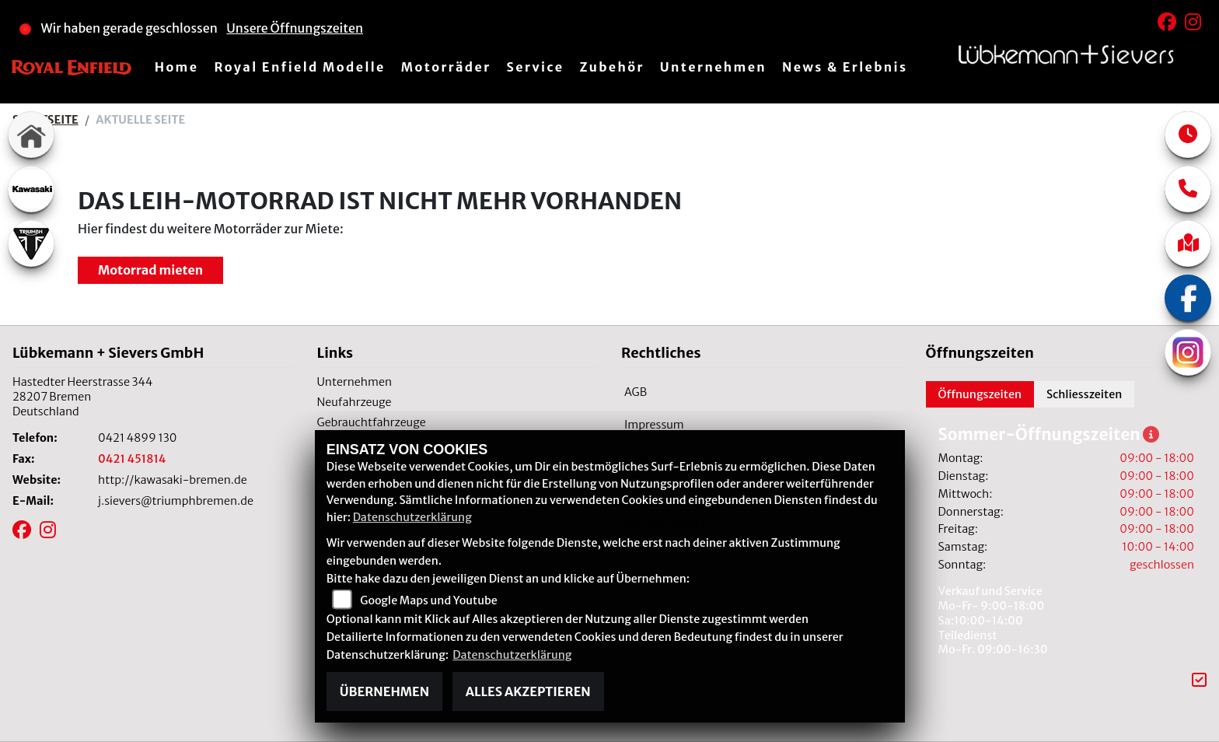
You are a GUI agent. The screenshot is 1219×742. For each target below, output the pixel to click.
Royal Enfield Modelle (299, 67)
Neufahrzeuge (354, 402)
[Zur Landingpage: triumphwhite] (31, 243)
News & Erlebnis (844, 67)
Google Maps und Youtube (428, 600)
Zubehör (611, 67)
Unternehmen (713, 67)
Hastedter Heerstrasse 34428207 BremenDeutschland (82, 396)
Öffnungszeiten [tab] (980, 394)
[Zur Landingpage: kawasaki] (31, 189)
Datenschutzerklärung (412, 517)
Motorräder (446, 67)
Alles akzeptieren (528, 691)
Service (535, 67)
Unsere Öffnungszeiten (294, 28)
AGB (635, 392)
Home (177, 67)
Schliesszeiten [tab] (1084, 394)
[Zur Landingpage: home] (31, 134)
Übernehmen (384, 691)
